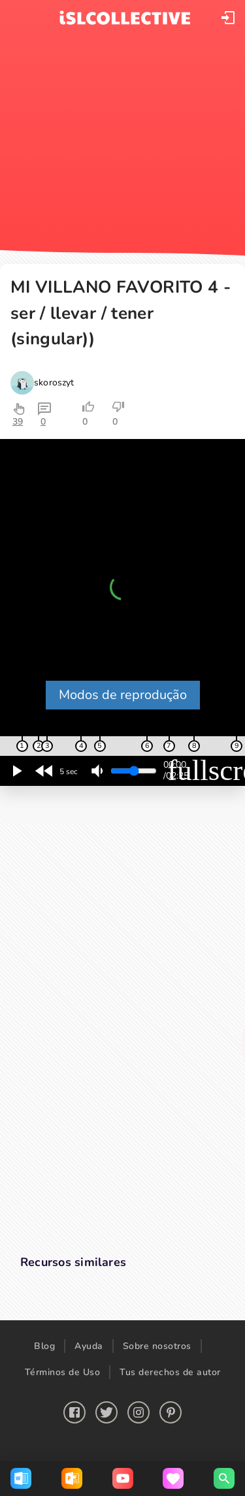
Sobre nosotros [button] (157, 1346)
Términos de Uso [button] (63, 1372)
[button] (228, 17)
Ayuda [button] (88, 1346)
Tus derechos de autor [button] (170, 1372)
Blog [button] (44, 1346)
